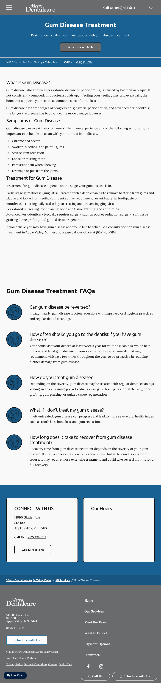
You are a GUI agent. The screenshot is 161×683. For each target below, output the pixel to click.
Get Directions (33, 549)
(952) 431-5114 (84, 62)
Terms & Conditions (35, 664)
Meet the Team (95, 622)
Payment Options (97, 644)
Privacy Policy (14, 664)
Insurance (92, 655)
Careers (52, 664)
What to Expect (95, 633)
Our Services (94, 611)
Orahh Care (65, 664)
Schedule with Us (80, 47)
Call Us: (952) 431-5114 (119, 8)
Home (88, 600)
